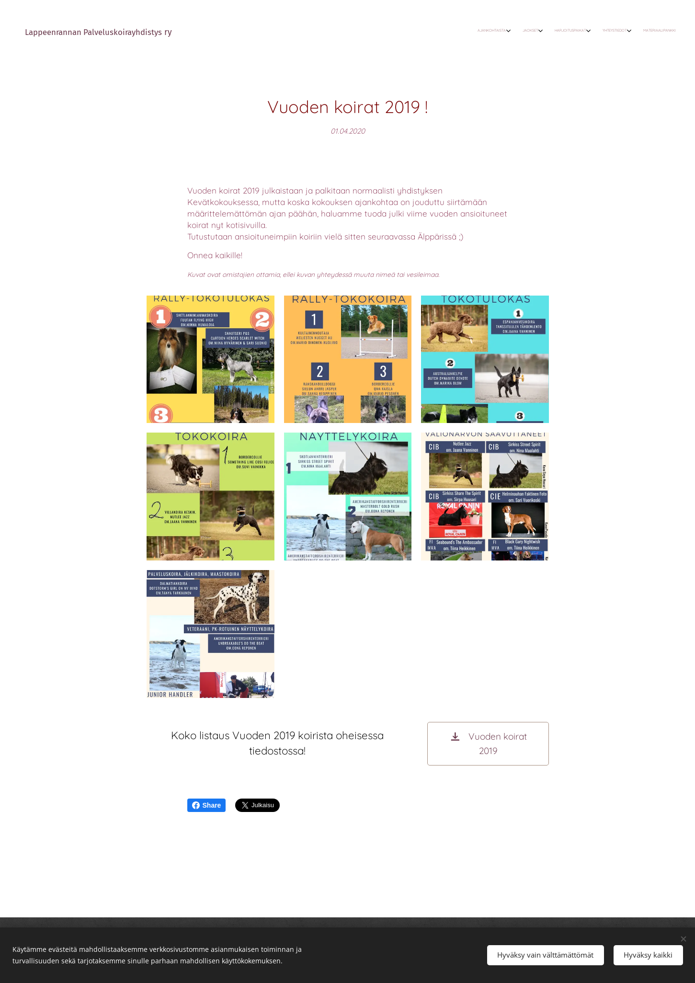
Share (206, 805)
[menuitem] (613, 31)
